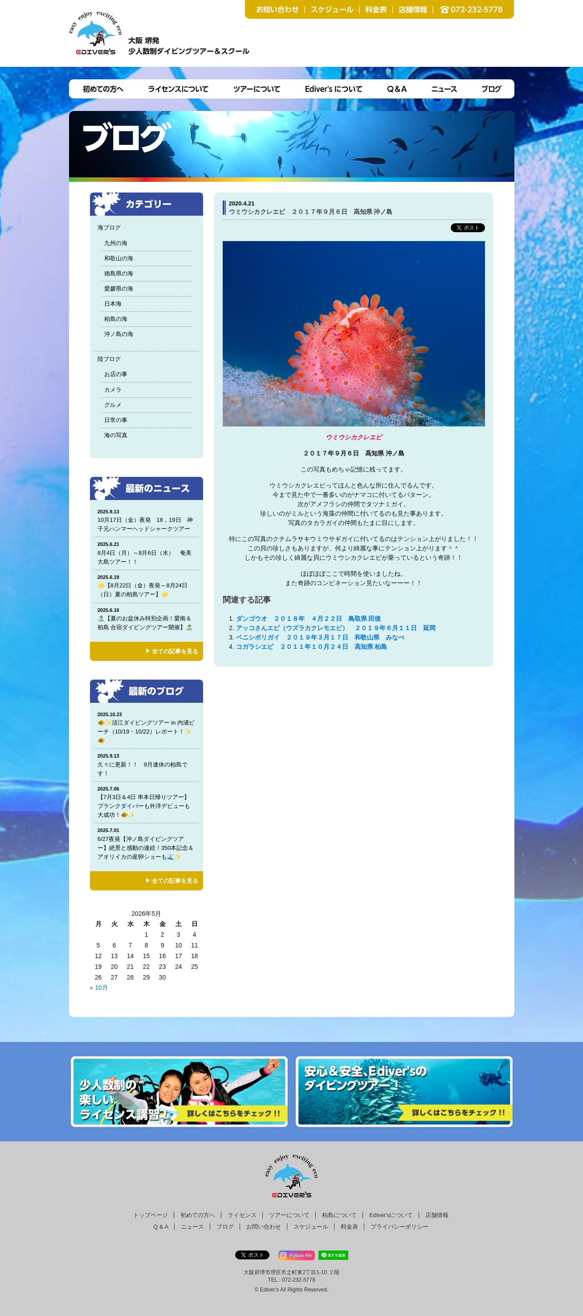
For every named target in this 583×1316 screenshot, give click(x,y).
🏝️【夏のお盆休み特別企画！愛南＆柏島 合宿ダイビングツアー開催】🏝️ (147, 619)
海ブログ (109, 227)
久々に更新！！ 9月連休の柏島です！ (147, 764)
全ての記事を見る (175, 651)
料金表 (349, 1226)
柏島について (339, 1215)
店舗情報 (436, 1215)
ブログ (225, 1226)
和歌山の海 (118, 258)
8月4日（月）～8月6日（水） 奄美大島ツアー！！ (147, 553)
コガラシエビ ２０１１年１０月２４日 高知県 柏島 (311, 646)
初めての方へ (197, 1215)
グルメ (113, 405)
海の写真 (115, 435)
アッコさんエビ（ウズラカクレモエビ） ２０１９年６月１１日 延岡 (336, 627)
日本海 (113, 303)
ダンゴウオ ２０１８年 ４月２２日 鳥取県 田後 (308, 618)
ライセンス (242, 1215)
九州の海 (115, 243)
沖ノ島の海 (118, 334)
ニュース (192, 1226)
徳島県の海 (118, 273)
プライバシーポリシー (399, 1226)
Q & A (160, 1226)
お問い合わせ (263, 1226)
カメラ (113, 389)
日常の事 (115, 420)
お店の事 (115, 374)
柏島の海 (115, 319)
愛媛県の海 (118, 288)
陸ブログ (109, 359)
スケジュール (311, 1226)
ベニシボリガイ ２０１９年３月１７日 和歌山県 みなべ (320, 637)
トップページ (150, 1215)
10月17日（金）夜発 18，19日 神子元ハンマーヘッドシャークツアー (147, 520)
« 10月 (99, 987)
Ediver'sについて (391, 1215)
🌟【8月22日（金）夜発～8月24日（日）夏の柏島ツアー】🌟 (147, 586)
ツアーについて (289, 1215)
